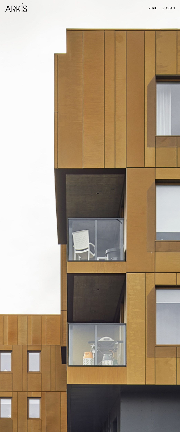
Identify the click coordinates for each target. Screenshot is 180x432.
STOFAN (169, 8)
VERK (152, 8)
